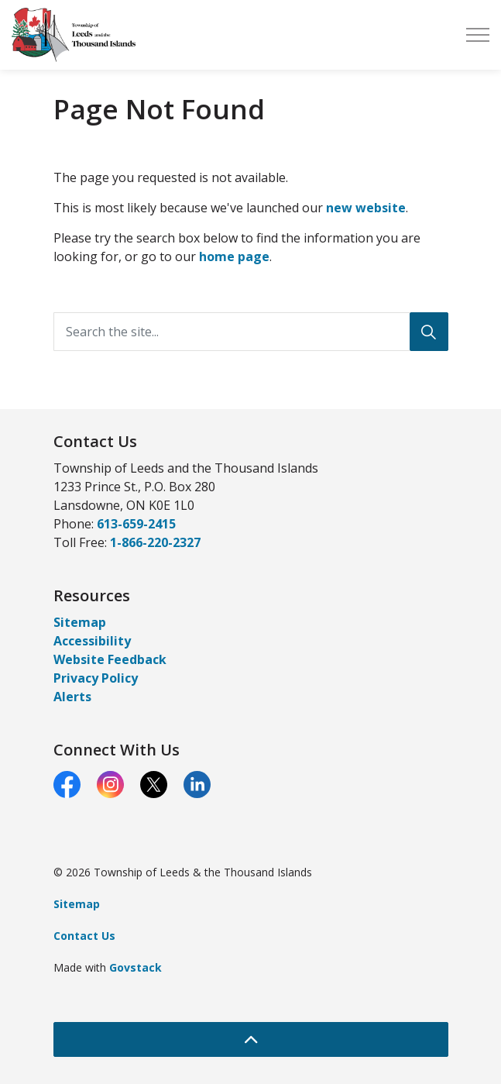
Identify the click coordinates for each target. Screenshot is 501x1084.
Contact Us (84, 935)
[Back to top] (250, 1039)
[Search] (429, 331)
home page (234, 256)
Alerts (72, 696)
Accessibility (92, 640)
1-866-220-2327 (155, 542)
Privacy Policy (95, 678)
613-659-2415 (136, 523)
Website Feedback (109, 659)
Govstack (135, 967)
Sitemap (79, 622)
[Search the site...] (250, 331)
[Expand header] (478, 35)
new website (366, 207)
